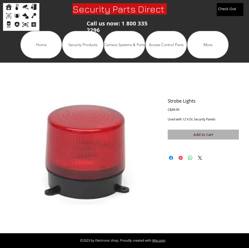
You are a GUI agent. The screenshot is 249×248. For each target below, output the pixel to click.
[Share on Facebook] (171, 158)
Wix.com (158, 240)
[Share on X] (200, 158)
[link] (229, 9)
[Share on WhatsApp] (190, 158)
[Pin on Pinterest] (181, 158)
